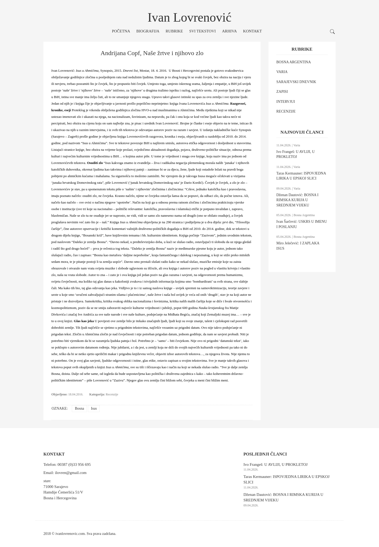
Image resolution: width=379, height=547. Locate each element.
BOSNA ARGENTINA (293, 62)
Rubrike (174, 31)
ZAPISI (282, 92)
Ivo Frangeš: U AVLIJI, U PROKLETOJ (275, 464)
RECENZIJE (286, 111)
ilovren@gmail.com (71, 473)
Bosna (79, 408)
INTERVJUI (285, 102)
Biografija (147, 31)
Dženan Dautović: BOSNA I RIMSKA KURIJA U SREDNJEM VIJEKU (297, 200)
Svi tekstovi (202, 31)
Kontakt (252, 31)
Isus (94, 408)
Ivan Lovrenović (190, 17)
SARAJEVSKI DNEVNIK (296, 82)
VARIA (282, 72)
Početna (121, 31)
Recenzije (112, 394)
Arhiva (229, 31)
